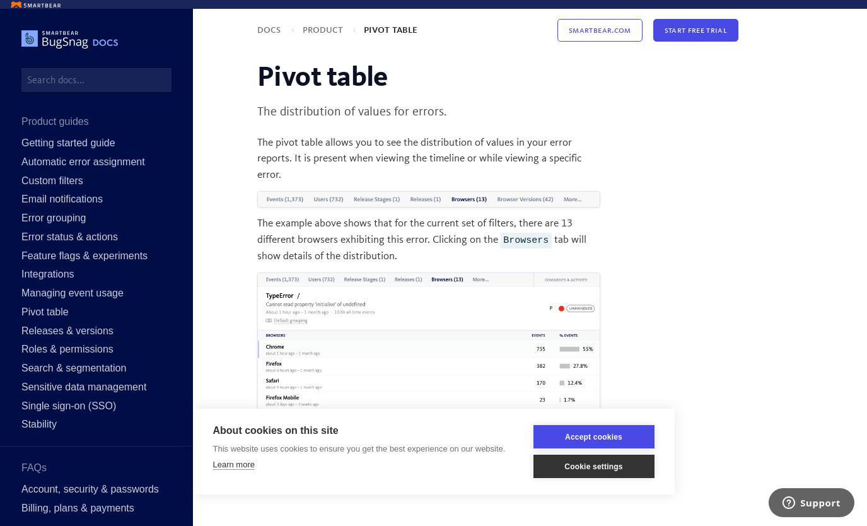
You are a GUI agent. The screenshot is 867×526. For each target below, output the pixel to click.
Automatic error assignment (83, 161)
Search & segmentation (73, 368)
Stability (39, 424)
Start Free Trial (696, 30)
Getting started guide (68, 142)
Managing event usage (72, 293)
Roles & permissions (67, 349)
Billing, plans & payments (77, 508)
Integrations (47, 274)
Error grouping (53, 218)
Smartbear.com (600, 30)
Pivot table (45, 312)
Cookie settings (593, 466)
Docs (270, 30)
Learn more (234, 464)
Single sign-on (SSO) (68, 405)
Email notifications (62, 199)
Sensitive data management (83, 387)
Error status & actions (69, 236)
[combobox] (96, 80)
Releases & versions (67, 330)
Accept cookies (593, 437)
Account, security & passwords (90, 489)
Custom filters (52, 180)
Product (324, 30)
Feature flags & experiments (84, 255)
